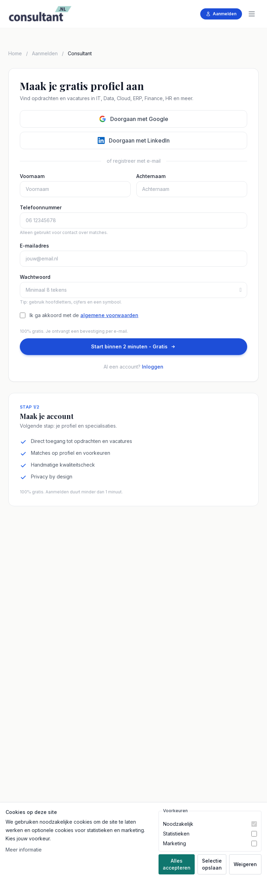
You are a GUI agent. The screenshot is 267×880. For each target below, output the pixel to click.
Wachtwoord (35, 277)
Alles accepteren (177, 864)
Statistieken (176, 834)
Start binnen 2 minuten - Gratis (133, 346)
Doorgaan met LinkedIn (134, 140)
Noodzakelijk (178, 824)
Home (15, 53)
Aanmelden (221, 13)
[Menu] (252, 14)
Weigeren (245, 864)
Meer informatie (24, 850)
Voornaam (32, 176)
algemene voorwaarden (109, 315)
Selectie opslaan (212, 864)
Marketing (174, 843)
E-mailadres (34, 246)
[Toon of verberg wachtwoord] (243, 290)
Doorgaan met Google (133, 118)
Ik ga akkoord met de (84, 315)
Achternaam (150, 176)
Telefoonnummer (41, 207)
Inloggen (152, 367)
